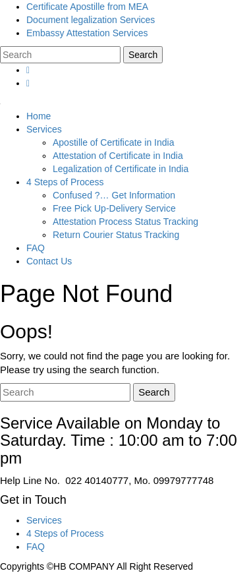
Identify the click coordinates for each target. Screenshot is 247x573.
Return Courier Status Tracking (116, 234)
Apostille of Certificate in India (113, 142)
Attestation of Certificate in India (118, 155)
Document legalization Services (90, 20)
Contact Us (49, 261)
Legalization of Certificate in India (120, 169)
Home (38, 116)
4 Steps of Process (65, 182)
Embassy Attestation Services (87, 33)
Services (44, 129)
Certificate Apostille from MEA (87, 6)
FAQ (35, 248)
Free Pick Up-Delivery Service (114, 208)
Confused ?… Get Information (114, 195)
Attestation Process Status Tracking (125, 221)
